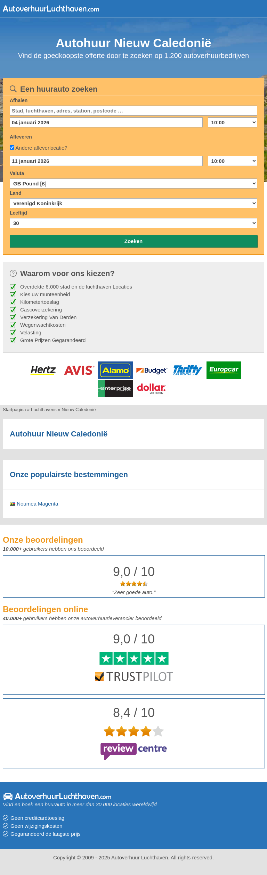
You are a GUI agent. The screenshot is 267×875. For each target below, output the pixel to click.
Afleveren (21, 137)
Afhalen (18, 100)
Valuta (17, 173)
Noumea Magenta (34, 504)
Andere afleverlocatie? (41, 148)
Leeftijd (18, 213)
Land (15, 193)
